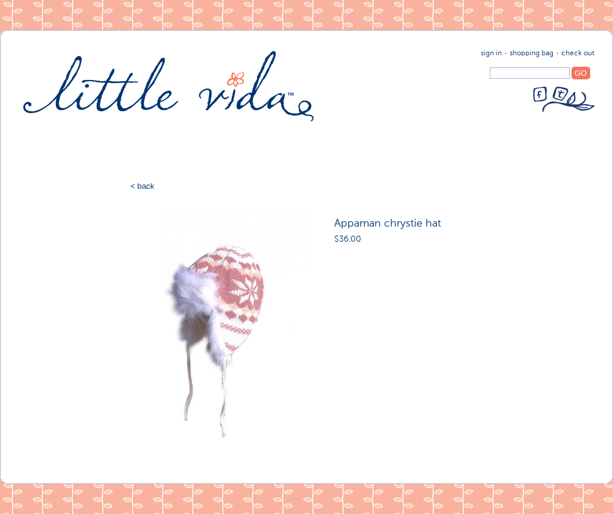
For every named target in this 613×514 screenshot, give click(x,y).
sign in (491, 53)
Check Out (577, 53)
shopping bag (532, 53)
